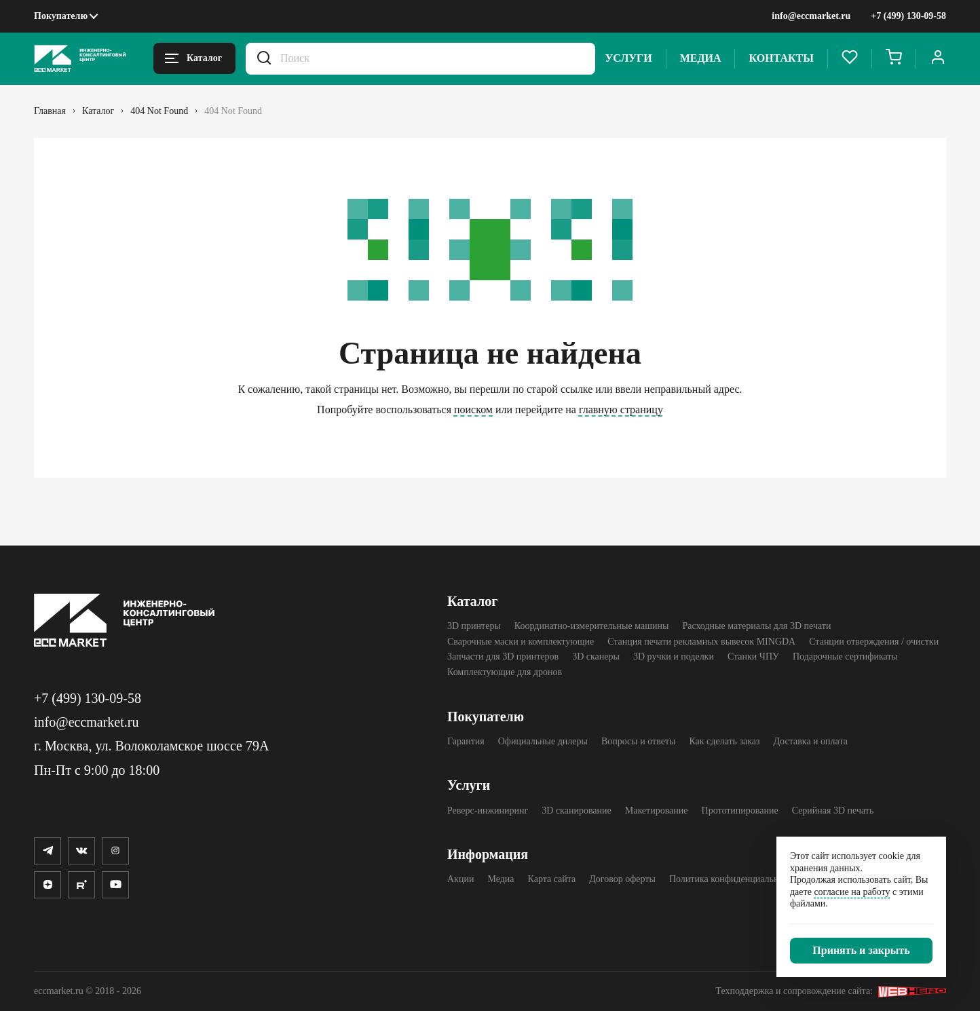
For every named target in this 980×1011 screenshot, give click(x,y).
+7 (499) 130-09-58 (908, 16)
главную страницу (621, 409)
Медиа (700, 58)
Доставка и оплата (811, 741)
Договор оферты (622, 879)
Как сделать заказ (724, 741)
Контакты (781, 58)
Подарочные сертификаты (845, 656)
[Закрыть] (861, 951)
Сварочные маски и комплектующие (520, 641)
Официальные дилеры (543, 741)
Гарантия (466, 741)
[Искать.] (264, 59)
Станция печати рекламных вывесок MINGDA (701, 641)
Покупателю (61, 16)
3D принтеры (474, 626)
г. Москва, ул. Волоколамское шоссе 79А (151, 745)
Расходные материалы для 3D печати (756, 626)
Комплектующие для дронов (504, 672)
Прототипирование (740, 810)
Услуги (628, 58)
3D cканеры (596, 656)
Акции (460, 879)
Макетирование (656, 810)
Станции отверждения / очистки (874, 641)
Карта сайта (552, 879)
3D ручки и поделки (673, 656)
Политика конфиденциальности (733, 879)
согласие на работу (852, 892)
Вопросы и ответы (638, 741)
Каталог (472, 601)
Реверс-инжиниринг (487, 810)
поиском (473, 409)
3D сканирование (576, 810)
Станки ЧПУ (753, 656)
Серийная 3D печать (833, 810)
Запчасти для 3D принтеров (503, 656)
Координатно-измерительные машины (591, 626)
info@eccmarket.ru (811, 16)
